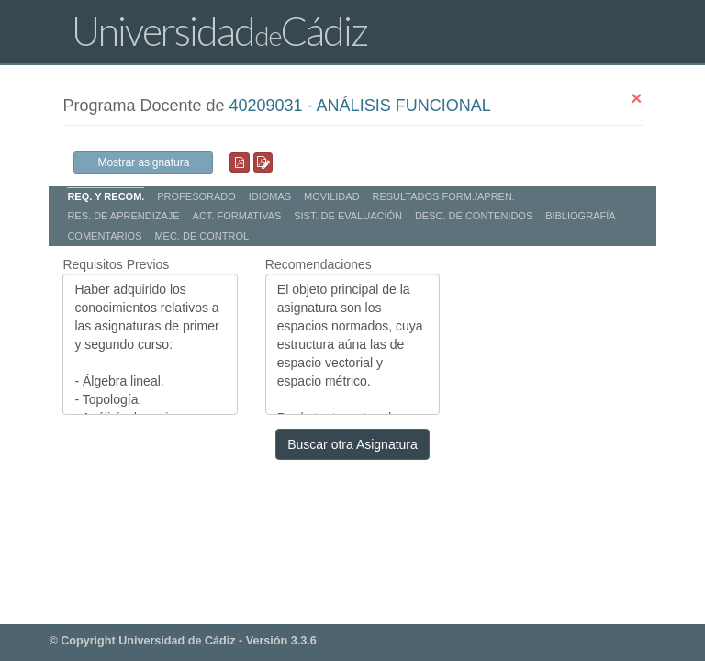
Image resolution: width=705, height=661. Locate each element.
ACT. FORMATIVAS (237, 215)
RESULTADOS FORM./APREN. (443, 196)
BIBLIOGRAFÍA (580, 215)
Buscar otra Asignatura (352, 444)
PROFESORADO (196, 196)
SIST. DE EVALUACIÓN (348, 215)
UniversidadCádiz (219, 30)
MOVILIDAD (332, 196)
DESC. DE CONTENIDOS (473, 215)
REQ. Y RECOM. (105, 196)
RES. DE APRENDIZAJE (123, 215)
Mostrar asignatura (143, 162)
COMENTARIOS (104, 235)
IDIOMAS (270, 196)
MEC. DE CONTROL (201, 235)
